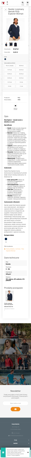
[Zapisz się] (15, 409)
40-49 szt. (21, 73)
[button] (15, 107)
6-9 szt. (21, 82)
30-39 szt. (9, 78)
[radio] (5, 59)
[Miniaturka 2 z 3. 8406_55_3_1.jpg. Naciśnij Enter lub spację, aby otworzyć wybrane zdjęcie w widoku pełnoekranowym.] (11, 44)
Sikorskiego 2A (15, 427)
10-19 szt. (9, 82)
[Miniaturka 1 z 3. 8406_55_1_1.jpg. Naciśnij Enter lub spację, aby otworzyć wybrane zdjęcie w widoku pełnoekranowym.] (6, 44)
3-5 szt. (9, 86)
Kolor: (5, 56)
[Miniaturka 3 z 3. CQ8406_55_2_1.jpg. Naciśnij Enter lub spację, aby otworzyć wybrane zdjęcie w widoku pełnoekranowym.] (15, 44)
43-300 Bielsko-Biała (15, 429)
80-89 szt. (21, 65)
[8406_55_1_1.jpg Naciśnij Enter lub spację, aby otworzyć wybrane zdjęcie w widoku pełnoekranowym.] (15, 29)
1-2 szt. (21, 86)
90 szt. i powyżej (9, 65)
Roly (19, 97)
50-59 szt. (9, 73)
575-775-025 (16, 433)
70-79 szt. (9, 69)
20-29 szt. (21, 78)
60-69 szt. (21, 69)
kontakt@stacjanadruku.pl (16, 435)
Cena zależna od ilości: (9, 63)
